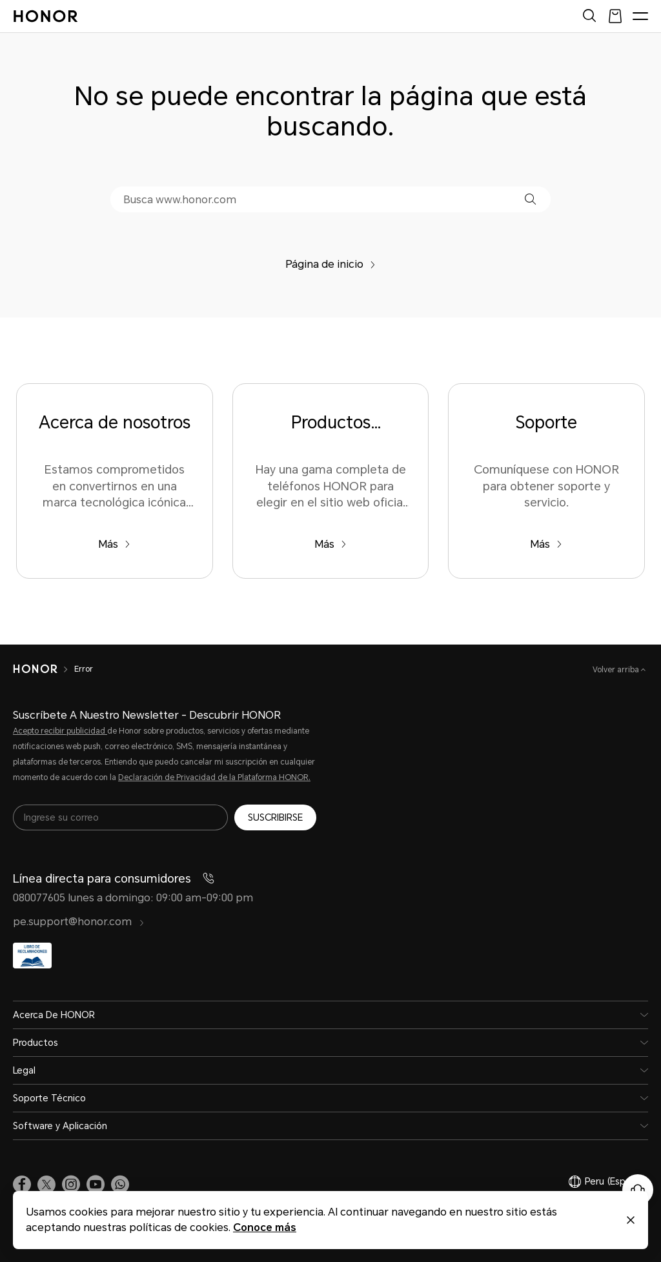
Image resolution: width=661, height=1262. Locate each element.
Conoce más (264, 1227)
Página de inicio (330, 264)
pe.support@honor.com (79, 922)
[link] (22, 1184)
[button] (530, 199)
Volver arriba (617, 669)
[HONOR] (43, 669)
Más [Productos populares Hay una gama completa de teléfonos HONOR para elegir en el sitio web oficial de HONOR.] (330, 544)
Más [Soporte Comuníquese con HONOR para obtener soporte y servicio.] (546, 544)
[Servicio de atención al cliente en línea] (637, 1189)
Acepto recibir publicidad (60, 731)
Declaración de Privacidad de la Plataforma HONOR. (214, 777)
